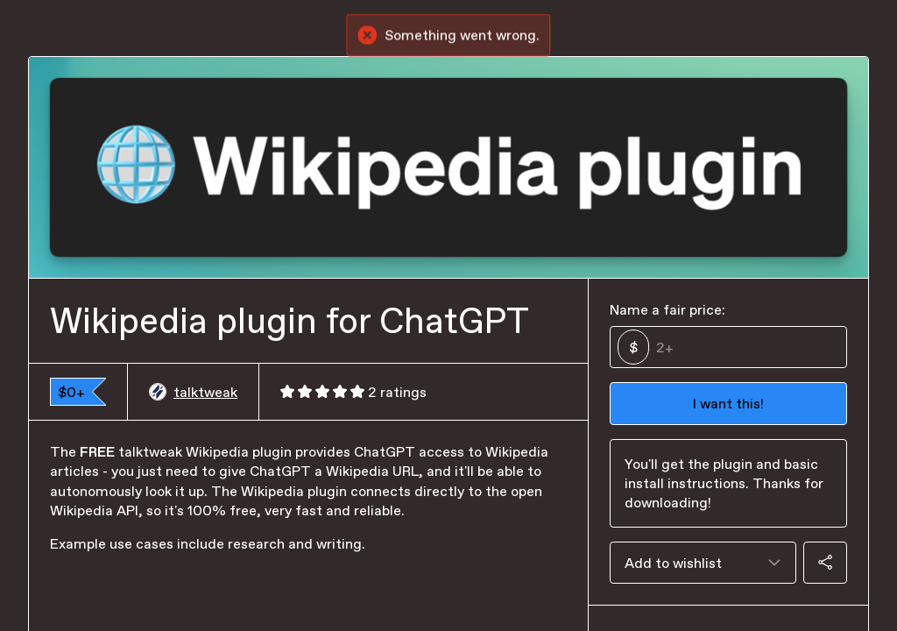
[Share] (825, 563)
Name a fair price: (667, 309)
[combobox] (703, 563)
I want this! (728, 403)
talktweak (193, 391)
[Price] (744, 347)
